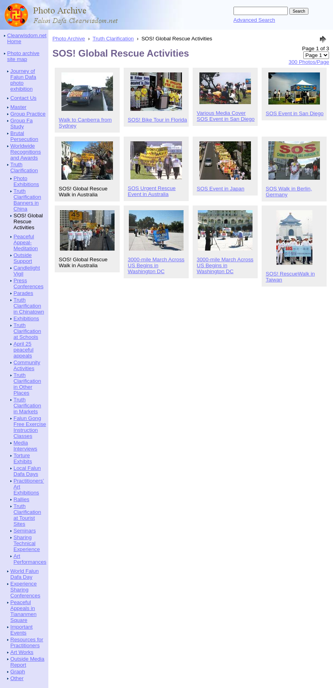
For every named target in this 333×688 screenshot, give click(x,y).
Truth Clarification (24, 167)
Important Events (21, 630)
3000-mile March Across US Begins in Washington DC (156, 265)
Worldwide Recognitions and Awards (25, 152)
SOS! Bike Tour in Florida (157, 120)
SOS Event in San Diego (294, 113)
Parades (23, 293)
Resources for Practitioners (26, 642)
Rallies (21, 499)
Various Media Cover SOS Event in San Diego (226, 116)
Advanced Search (254, 20)
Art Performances (29, 559)
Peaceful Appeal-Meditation (25, 242)
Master (18, 107)
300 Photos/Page (309, 62)
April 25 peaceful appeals (23, 350)
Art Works (21, 652)
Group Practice (28, 114)
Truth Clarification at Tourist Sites (27, 515)
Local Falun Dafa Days (27, 471)
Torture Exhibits (22, 458)
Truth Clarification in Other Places (27, 384)
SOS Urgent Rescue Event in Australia (152, 191)
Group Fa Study (21, 123)
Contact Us (23, 98)
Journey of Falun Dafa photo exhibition (23, 80)
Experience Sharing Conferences (25, 590)
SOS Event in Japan (220, 189)
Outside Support (22, 258)
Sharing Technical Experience (26, 543)
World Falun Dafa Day (24, 574)
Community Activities (26, 365)
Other (16, 678)
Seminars (24, 531)
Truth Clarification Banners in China (27, 200)
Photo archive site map (23, 56)
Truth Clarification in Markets (27, 405)
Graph (17, 672)
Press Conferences (28, 283)
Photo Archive (68, 39)
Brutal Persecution (24, 136)
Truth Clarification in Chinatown (28, 306)
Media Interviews (25, 446)
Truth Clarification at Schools (27, 331)
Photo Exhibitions (26, 181)
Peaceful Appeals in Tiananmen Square (23, 611)
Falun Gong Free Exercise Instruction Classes (29, 427)
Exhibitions (26, 318)
